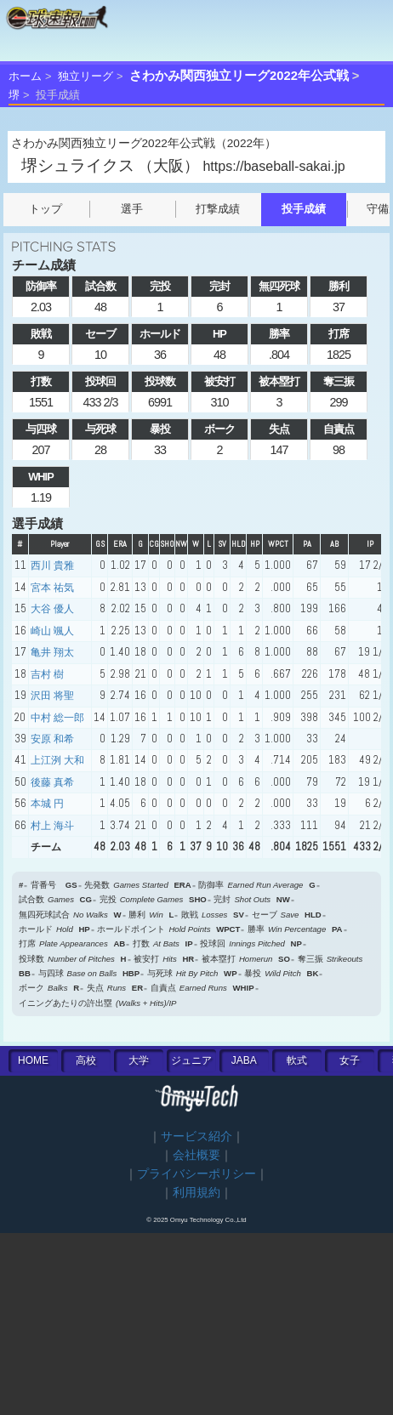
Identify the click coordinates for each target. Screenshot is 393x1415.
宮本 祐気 (52, 588)
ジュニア (191, 1060)
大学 (138, 1060)
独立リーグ (85, 76)
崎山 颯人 (52, 631)
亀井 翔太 (52, 652)
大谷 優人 (52, 609)
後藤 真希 (52, 782)
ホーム (25, 76)
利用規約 (196, 1192)
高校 (86, 1060)
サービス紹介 (196, 1136)
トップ (45, 208)
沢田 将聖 (52, 696)
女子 (349, 1060)
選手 (132, 208)
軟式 (297, 1060)
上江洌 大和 (57, 760)
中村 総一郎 (57, 718)
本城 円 (47, 804)
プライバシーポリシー (196, 1174)
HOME (33, 1060)
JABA (244, 1060)
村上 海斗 (52, 826)
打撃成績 (218, 208)
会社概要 (196, 1155)
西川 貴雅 (52, 565)
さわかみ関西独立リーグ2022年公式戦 (239, 75)
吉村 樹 (47, 674)
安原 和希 (52, 739)
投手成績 (304, 208)
